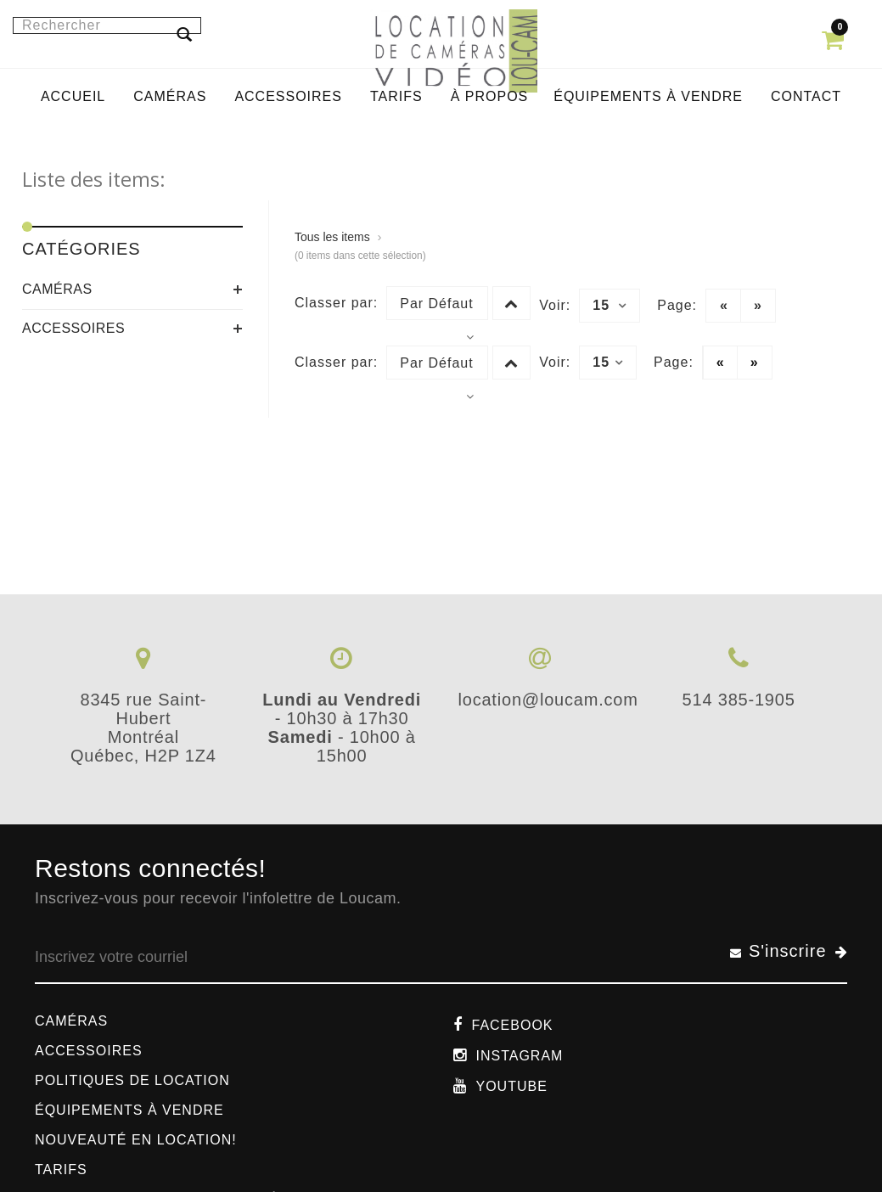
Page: (677, 305)
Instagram (519, 1056)
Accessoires (73, 328)
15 (609, 306)
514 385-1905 (739, 699)
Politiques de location (132, 1080)
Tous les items (332, 237)
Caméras (57, 289)
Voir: (554, 305)
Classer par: (336, 302)
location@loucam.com (548, 699)
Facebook (512, 1025)
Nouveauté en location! (136, 1140)
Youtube (511, 1086)
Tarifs (61, 1169)
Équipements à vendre (129, 1110)
